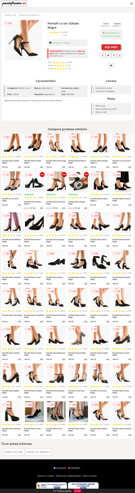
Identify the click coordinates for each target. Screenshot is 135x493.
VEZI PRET (111, 47)
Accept (77, 490)
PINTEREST (74, 468)
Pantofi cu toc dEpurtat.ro (30, 15)
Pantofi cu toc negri (14, 452)
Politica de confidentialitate (68, 475)
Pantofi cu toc (10, 15)
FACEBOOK (59, 468)
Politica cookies (90, 475)
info (19, 167)
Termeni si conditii (45, 475)
